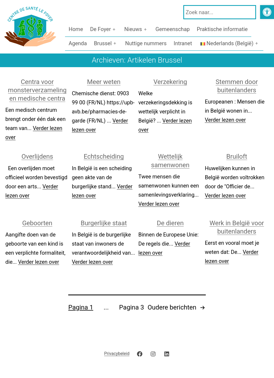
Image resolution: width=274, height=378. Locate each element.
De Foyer (100, 29)
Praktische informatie (222, 29)
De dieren (170, 223)
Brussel (103, 43)
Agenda (77, 43)
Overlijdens (37, 156)
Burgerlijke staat (104, 223)
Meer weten (103, 82)
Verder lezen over (225, 120)
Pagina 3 (131, 307)
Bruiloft (236, 156)
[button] (267, 12)
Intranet (183, 43)
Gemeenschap (172, 29)
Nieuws (133, 29)
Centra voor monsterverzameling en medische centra (37, 90)
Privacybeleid (116, 353)
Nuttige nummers (146, 43)
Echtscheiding (104, 156)
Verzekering (170, 82)
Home (75, 29)
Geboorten (37, 223)
